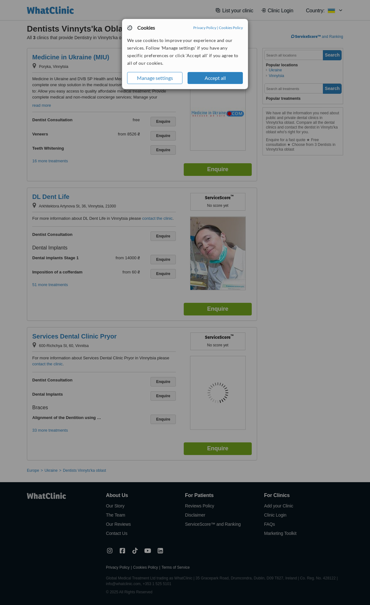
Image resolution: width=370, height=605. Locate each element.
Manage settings (155, 78)
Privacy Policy (204, 27)
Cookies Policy (231, 27)
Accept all (215, 78)
